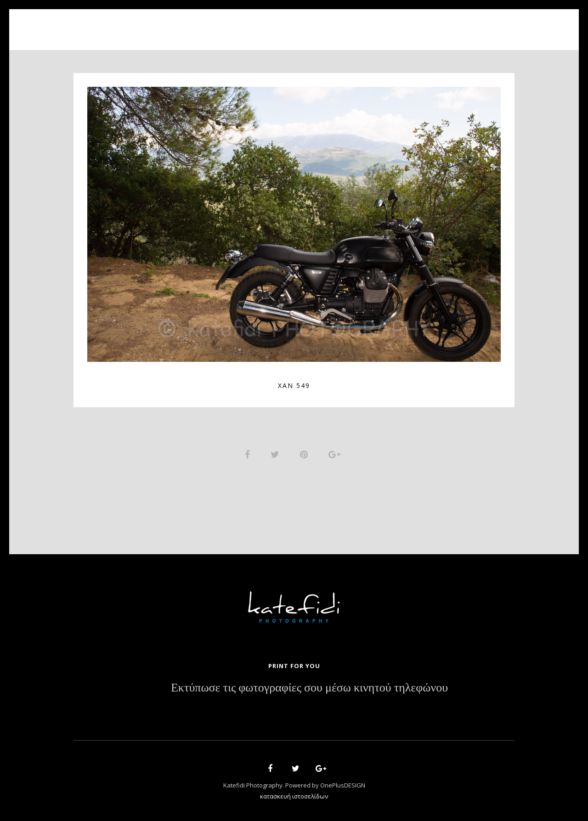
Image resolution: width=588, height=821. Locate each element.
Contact (400, 24)
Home (188, 24)
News (357, 24)
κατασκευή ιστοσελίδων (294, 796)
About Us (233, 24)
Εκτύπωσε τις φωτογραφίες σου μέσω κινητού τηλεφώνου (309, 688)
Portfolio (287, 24)
